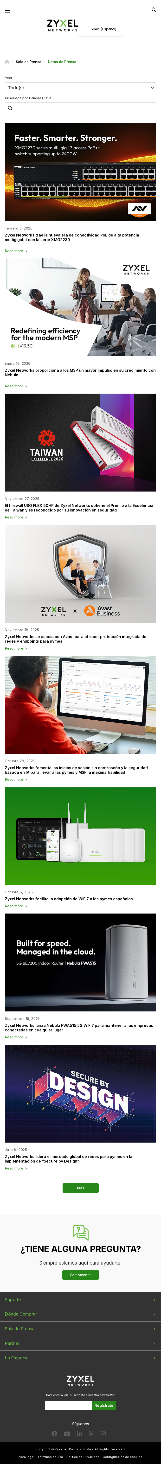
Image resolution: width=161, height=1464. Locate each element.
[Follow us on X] (91, 1435)
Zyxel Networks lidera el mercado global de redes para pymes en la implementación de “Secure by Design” (68, 1159)
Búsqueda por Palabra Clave (28, 98)
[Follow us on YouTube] (67, 1435)
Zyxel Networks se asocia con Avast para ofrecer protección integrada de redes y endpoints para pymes (75, 639)
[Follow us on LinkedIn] (79, 1435)
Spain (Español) (103, 29)
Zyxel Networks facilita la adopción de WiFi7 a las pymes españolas (69, 898)
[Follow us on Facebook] (54, 1435)
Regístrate (104, 1405)
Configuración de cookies (122, 1457)
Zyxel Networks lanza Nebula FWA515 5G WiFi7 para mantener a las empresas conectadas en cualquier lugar (79, 1027)
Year (8, 78)
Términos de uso (50, 1457)
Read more (14, 251)
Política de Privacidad (83, 1457)
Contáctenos (80, 1275)
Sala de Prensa (19, 1328)
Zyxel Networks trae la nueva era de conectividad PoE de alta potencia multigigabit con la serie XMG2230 (72, 237)
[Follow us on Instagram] (103, 1435)
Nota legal (26, 1457)
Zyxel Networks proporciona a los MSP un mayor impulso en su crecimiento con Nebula (80, 372)
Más (80, 1188)
